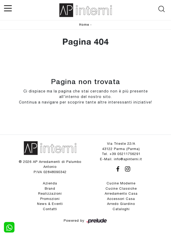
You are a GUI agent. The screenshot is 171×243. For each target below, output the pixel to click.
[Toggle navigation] (8, 8)
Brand (50, 188)
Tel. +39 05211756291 (121, 154)
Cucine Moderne (121, 183)
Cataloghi (121, 209)
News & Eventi (50, 204)
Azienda (50, 183)
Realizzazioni (50, 193)
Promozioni (50, 199)
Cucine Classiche (121, 188)
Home (84, 24)
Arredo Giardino (121, 204)
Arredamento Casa (121, 193)
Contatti (50, 209)
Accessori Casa (121, 199)
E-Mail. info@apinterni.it (121, 159)
